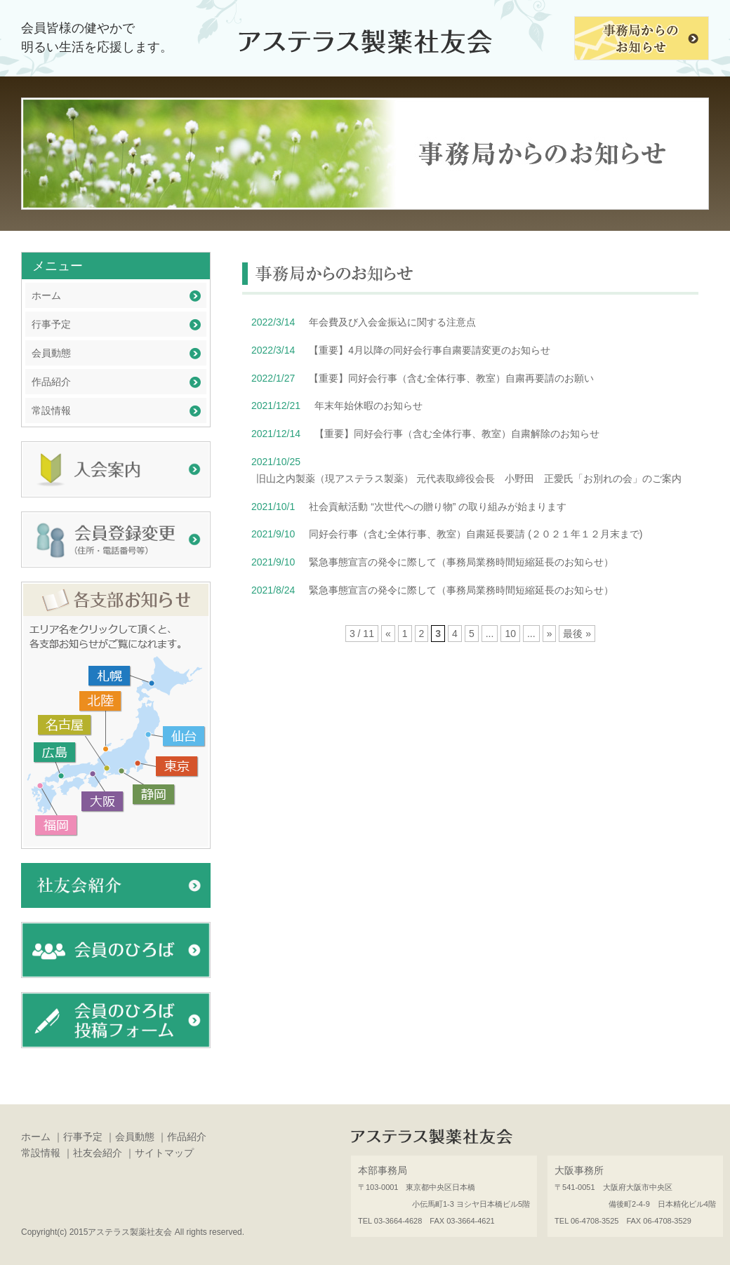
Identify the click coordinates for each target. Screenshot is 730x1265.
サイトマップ (164, 1152)
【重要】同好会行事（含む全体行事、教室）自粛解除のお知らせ (456, 433)
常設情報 (51, 410)
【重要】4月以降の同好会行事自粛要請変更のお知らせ (429, 350)
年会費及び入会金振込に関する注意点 (392, 322)
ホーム (46, 295)
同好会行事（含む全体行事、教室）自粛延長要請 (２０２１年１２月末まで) (475, 534)
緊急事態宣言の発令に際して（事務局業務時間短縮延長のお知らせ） (461, 562)
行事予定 (51, 324)
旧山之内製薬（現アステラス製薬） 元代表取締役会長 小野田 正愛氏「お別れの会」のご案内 (469, 478)
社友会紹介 (97, 1152)
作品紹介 (51, 381)
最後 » (577, 633)
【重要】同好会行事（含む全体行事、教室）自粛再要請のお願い (451, 378)
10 (510, 633)
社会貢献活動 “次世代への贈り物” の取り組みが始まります (437, 506)
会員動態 (51, 353)
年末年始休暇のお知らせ (368, 405)
